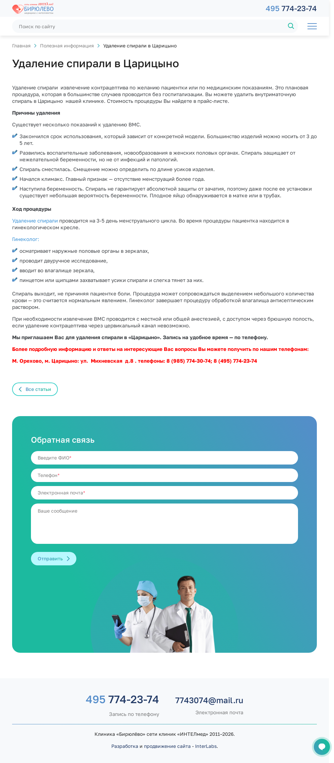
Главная (21, 45)
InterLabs (206, 746)
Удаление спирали (35, 220)
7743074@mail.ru (209, 700)
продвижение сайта (167, 746)
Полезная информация (67, 45)
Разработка (124, 746)
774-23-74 (291, 8)
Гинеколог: (25, 239)
